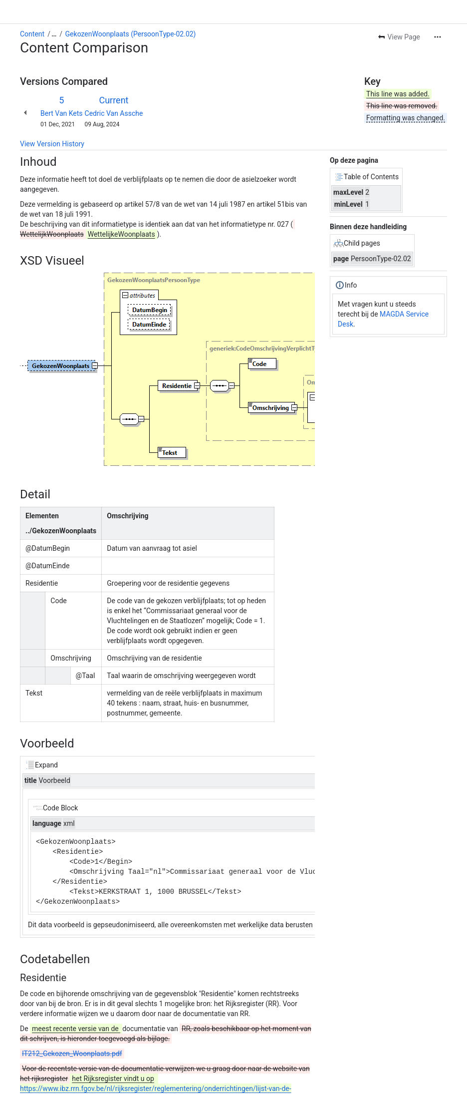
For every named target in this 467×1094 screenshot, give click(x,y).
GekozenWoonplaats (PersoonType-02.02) (130, 34)
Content (32, 34)
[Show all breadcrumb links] (53, 34)
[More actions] (437, 36)
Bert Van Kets (61, 113)
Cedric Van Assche (114, 113)
